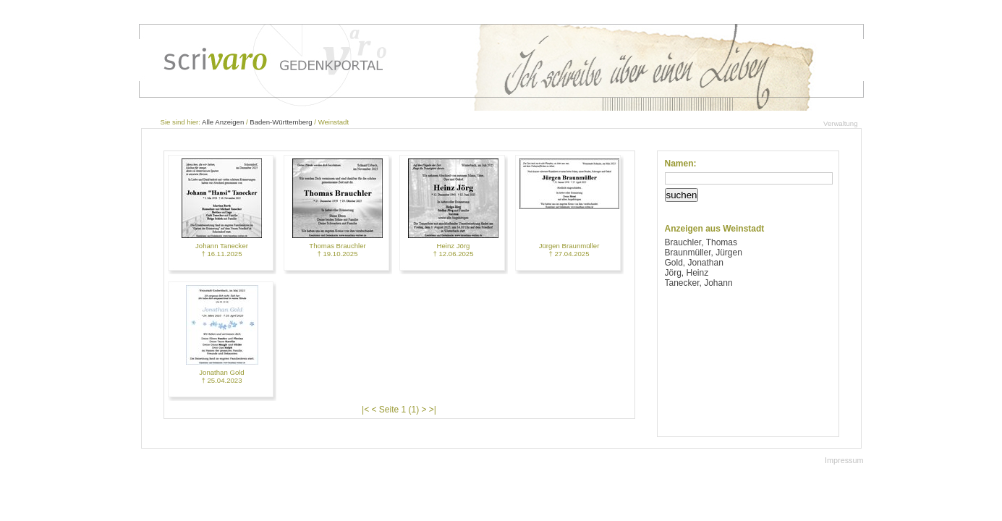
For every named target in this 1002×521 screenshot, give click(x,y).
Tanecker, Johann (699, 283)
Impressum (844, 460)
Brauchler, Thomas (701, 242)
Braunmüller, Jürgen (703, 252)
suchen (681, 195)
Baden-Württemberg (281, 122)
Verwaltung (840, 123)
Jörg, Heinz (687, 273)
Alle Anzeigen (223, 122)
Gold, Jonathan (694, 263)
